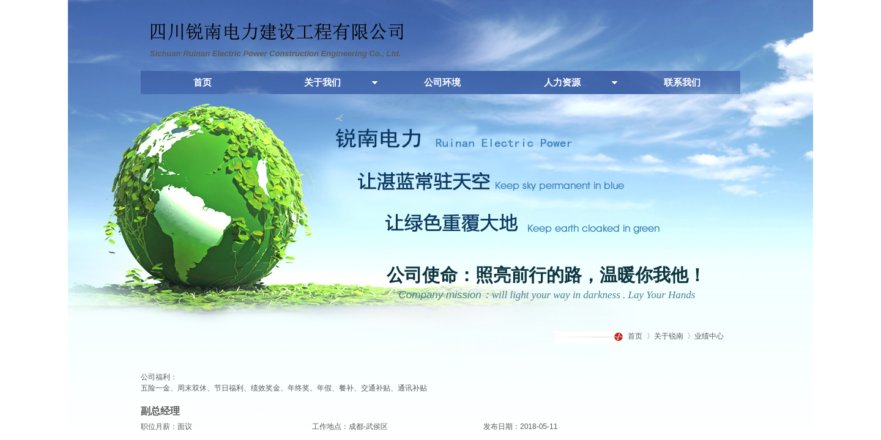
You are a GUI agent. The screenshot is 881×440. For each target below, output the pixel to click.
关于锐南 (668, 336)
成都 (356, 426)
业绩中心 (709, 336)
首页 (635, 336)
